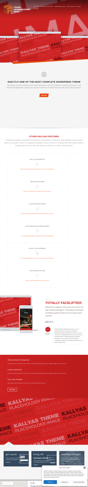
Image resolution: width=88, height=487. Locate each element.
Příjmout (50, 482)
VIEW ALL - (82, 386)
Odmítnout (65, 482)
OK (55, 399)
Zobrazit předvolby (78, 482)
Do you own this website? (36, 399)
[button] (84, 468)
